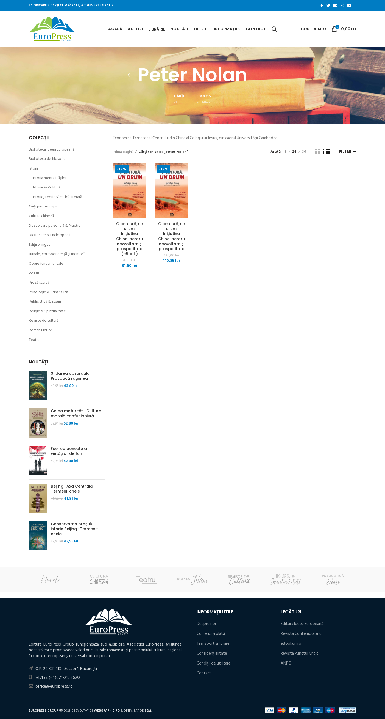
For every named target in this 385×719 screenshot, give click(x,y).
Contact (204, 673)
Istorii (33, 168)
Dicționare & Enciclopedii (49, 235)
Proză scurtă (39, 282)
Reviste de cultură (43, 320)
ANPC (286, 663)
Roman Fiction (41, 330)
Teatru (34, 340)
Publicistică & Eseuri (45, 301)
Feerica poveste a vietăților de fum (69, 451)
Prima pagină (123, 152)
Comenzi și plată (211, 633)
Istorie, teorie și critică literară (57, 197)
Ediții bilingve (40, 244)
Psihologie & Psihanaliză (48, 292)
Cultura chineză (41, 216)
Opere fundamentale (46, 263)
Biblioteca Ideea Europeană (51, 149)
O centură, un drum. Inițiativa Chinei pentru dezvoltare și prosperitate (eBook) (129, 238)
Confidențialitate (212, 653)
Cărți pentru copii (43, 206)
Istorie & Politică (46, 187)
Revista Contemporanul (301, 633)
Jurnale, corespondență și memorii (57, 254)
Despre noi (206, 623)
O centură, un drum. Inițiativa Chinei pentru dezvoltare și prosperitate (171, 236)
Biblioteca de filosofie (47, 159)
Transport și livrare (213, 643)
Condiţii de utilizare (214, 663)
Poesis (34, 273)
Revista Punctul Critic (299, 653)
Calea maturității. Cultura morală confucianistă (76, 413)
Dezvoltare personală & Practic (54, 225)
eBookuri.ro (291, 643)
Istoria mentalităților (49, 178)
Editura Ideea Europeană (302, 623)
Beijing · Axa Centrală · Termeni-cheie (72, 489)
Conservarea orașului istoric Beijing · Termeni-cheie (74, 529)
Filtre (345, 152)
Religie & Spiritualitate (47, 311)
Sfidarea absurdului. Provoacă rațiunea (71, 376)
